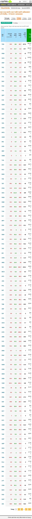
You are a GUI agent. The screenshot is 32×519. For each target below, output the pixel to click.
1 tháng (13, 18)
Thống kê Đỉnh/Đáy (5, 8)
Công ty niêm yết (11, 4)
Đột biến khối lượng (15, 8)
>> (29, 509)
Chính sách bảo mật (13, 517)
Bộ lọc (28, 4)
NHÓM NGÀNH (6, 22)
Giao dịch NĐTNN (26, 8)
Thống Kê (3, 4)
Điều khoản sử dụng (25, 517)
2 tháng (19, 18)
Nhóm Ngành (21, 4)
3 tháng (24, 18)
